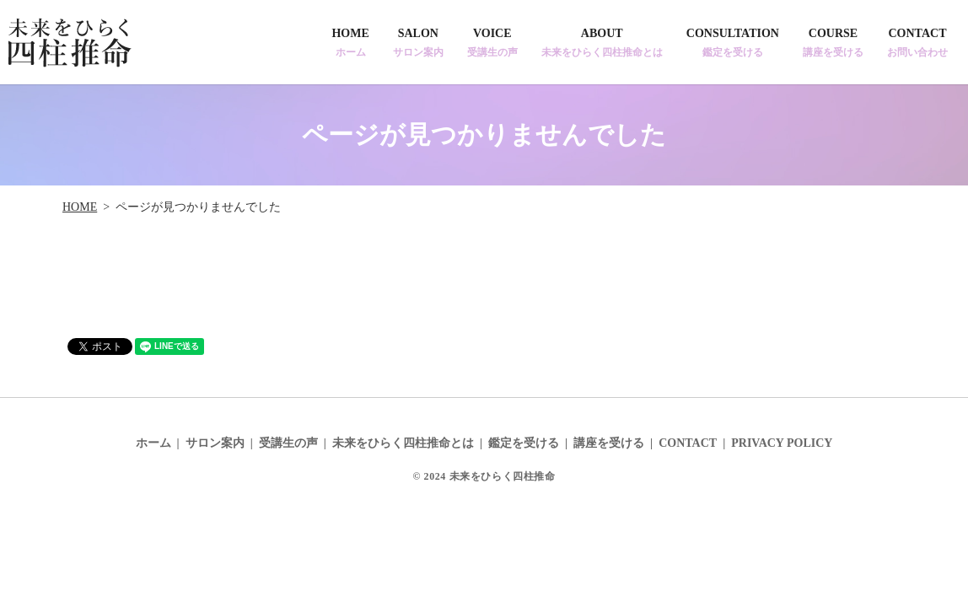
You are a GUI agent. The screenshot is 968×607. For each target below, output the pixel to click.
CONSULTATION (732, 43)
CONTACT (917, 43)
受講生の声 (288, 443)
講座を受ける (608, 443)
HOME (349, 43)
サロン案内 (215, 443)
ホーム (153, 443)
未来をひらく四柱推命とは (403, 443)
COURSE (833, 43)
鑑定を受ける (523, 443)
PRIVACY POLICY (781, 443)
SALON (418, 43)
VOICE (492, 43)
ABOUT (602, 43)
